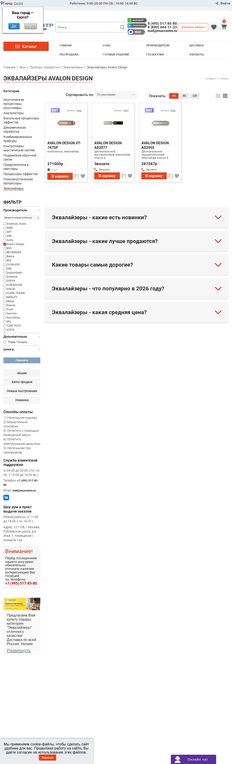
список (218, 95)
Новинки (22, 400)
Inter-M (11, 289)
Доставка (196, 45)
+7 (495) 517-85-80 (21, 583)
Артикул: (74, 110)
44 (173, 95)
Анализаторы (13, 113)
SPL (9, 321)
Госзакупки (155, 54)
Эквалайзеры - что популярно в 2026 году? (108, 288)
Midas (10, 301)
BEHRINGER (14, 252)
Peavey (11, 305)
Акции (22, 373)
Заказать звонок (193, 27)
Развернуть (19, 650)
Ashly (10, 240)
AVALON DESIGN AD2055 (155, 145)
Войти (225, 3)
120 (195, 95)
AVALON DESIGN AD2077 (108, 145)
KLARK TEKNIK (16, 293)
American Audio (16, 223)
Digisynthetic (14, 272)
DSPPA (11, 281)
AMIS (10, 228)
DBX (9, 268)
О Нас (107, 45)
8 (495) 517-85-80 (162, 23)
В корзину (60, 176)
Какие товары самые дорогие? (92, 265)
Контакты (196, 54)
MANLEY (12, 297)
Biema (10, 256)
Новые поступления (22, 391)
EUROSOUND (14, 285)
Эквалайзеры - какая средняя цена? (99, 312)
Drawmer (12, 276)
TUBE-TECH (14, 325)
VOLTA (10, 329)
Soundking (13, 317)
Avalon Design (15, 244)
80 (184, 95)
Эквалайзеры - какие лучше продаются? (105, 241)
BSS (9, 260)
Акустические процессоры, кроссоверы (13, 104)
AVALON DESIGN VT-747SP (64, 145)
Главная (66, 45)
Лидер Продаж (17, 342)
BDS (9, 248)
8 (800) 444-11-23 (162, 27)
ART (9, 232)
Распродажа (69, 54)
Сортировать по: (80, 95)
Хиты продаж (22, 382)
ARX (9, 236)
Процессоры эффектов (20, 174)
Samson (12, 313)
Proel (10, 309)
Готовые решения (116, 54)
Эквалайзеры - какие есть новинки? (99, 217)
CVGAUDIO (13, 264)
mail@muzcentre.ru (162, 31)
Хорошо (47, 757)
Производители (157, 45)
